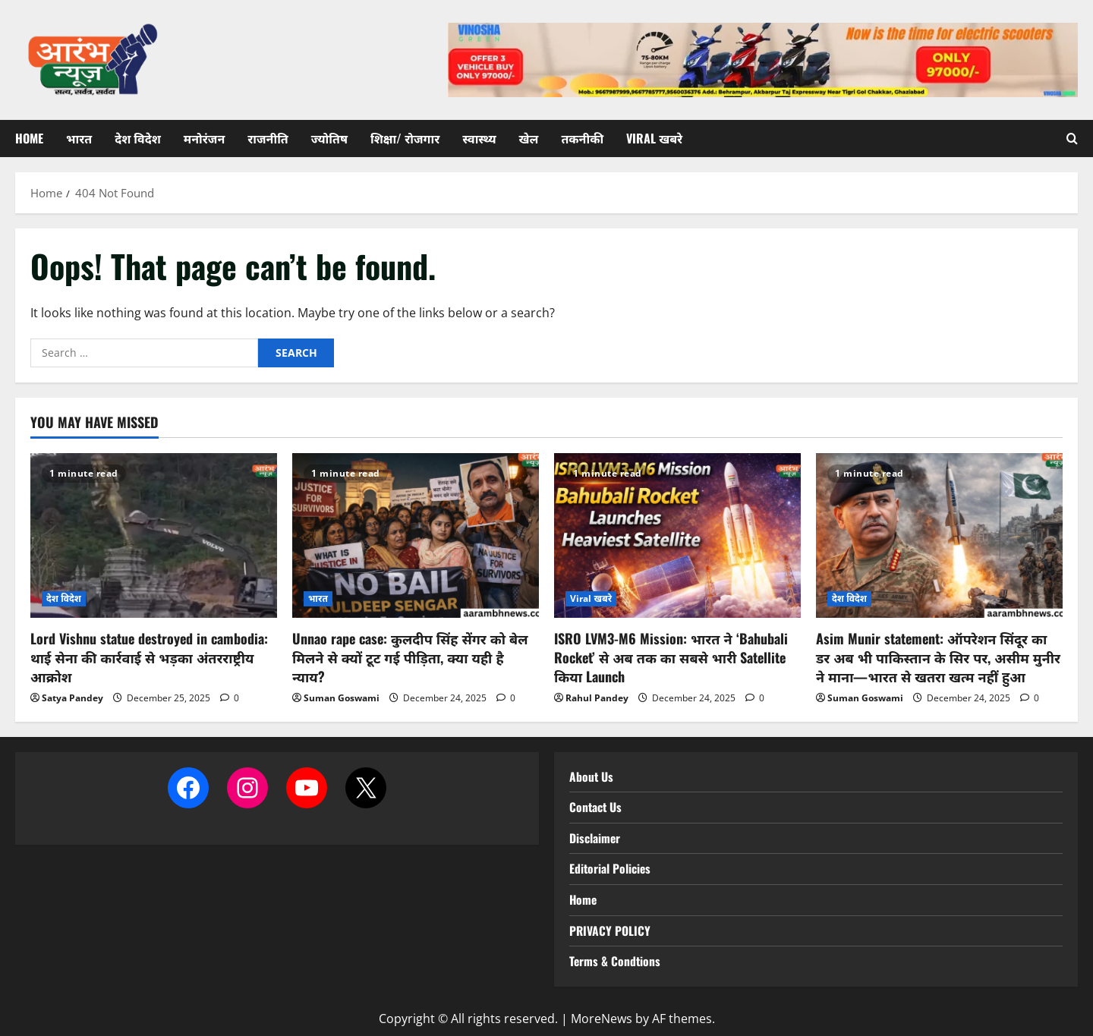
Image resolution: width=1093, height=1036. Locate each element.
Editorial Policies (610, 868)
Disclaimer (595, 838)
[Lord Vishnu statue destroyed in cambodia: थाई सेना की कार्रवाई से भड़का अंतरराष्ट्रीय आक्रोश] (153, 535)
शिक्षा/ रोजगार (404, 138)
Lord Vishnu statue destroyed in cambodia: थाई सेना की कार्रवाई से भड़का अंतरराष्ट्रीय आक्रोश (149, 657)
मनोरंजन (204, 138)
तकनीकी (582, 138)
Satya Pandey (72, 697)
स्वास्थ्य (479, 138)
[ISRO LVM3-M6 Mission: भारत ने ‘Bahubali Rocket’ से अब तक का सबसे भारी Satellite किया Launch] (677, 535)
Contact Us (596, 807)
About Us (591, 776)
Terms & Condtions (615, 961)
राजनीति (267, 138)
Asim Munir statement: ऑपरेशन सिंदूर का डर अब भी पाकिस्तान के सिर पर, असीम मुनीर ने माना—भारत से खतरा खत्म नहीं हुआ (938, 657)
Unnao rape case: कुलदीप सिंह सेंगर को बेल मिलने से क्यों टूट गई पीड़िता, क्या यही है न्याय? (410, 657)
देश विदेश (138, 138)
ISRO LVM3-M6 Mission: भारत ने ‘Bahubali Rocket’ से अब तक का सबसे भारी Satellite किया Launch (671, 657)
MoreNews (601, 1018)
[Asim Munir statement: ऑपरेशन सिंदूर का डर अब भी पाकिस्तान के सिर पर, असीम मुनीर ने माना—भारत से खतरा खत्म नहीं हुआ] (939, 535)
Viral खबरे (654, 138)
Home (29, 138)
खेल (529, 138)
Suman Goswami (342, 697)
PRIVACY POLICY (610, 930)
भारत (79, 138)
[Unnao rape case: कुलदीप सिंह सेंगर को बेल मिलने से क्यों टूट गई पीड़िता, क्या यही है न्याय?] (415, 535)
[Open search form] (1072, 138)
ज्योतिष (329, 138)
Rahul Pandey (596, 697)
